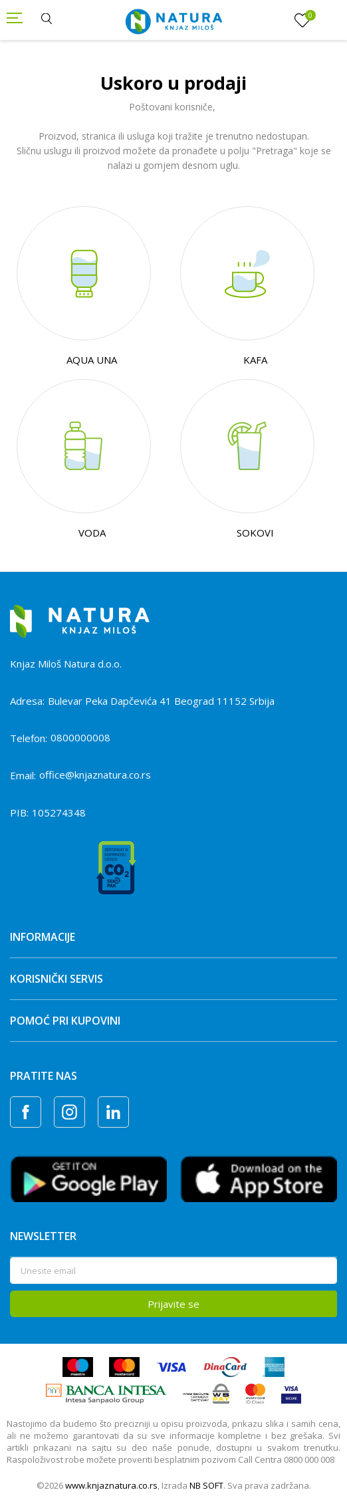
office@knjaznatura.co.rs (95, 774)
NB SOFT (206, 1485)
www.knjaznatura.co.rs (111, 1485)
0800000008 (80, 737)
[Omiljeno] (302, 20)
